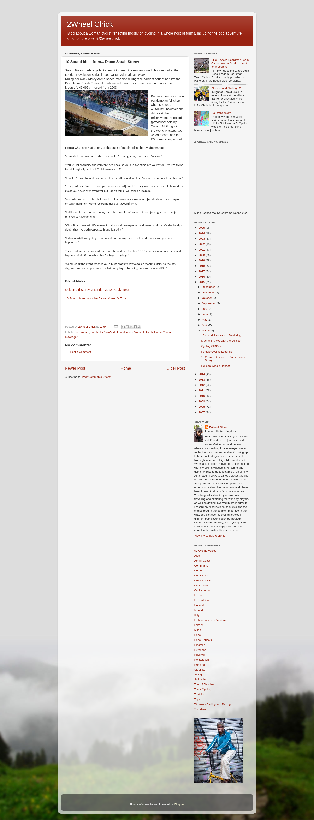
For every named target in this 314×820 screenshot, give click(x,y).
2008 (202, 406)
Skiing (198, 674)
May (205, 319)
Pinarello (199, 644)
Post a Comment (80, 351)
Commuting (201, 565)
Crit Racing (201, 575)
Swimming (200, 679)
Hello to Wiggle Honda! (215, 365)
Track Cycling (202, 689)
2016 (202, 276)
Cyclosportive (202, 590)
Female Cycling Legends (216, 351)
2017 (202, 271)
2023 (202, 238)
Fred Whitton (202, 600)
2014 (202, 374)
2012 (202, 385)
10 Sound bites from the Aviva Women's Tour (95, 298)
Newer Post (75, 368)
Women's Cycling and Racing (212, 704)
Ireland (198, 610)
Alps (197, 555)
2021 (202, 249)
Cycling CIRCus (211, 346)
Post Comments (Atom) (96, 376)
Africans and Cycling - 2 (226, 88)
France (198, 595)
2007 (202, 412)
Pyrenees (200, 649)
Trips (197, 699)
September (209, 303)
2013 (202, 379)
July (205, 308)
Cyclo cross (201, 585)
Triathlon (199, 694)
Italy (197, 615)
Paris (197, 634)
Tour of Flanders (204, 684)
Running (199, 664)
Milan (197, 630)
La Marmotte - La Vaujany (210, 620)
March (206, 330)
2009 (202, 401)
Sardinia (199, 669)
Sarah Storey (153, 332)
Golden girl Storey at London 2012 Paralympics (97, 289)
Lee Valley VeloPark (103, 332)
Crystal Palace (203, 580)
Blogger (179, 804)
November (209, 292)
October (207, 297)
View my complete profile (209, 535)
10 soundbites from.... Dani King (221, 335)
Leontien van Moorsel (130, 332)
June (205, 314)
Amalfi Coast (202, 560)
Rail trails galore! (221, 112)
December (209, 286)
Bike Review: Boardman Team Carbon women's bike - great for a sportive (230, 63)
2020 (202, 255)
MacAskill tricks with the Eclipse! (221, 340)
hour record (82, 332)
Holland (199, 605)
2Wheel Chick (90, 24)
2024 (202, 233)
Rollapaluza (201, 659)
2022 (202, 244)
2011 (202, 390)
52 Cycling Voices (205, 550)
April (205, 325)
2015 (202, 282)
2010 (202, 395)
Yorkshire (200, 709)
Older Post (175, 368)
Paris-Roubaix (203, 639)
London (199, 625)
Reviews (199, 654)
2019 (202, 260)
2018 (202, 265)
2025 (202, 227)
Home (126, 368)
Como (198, 570)
